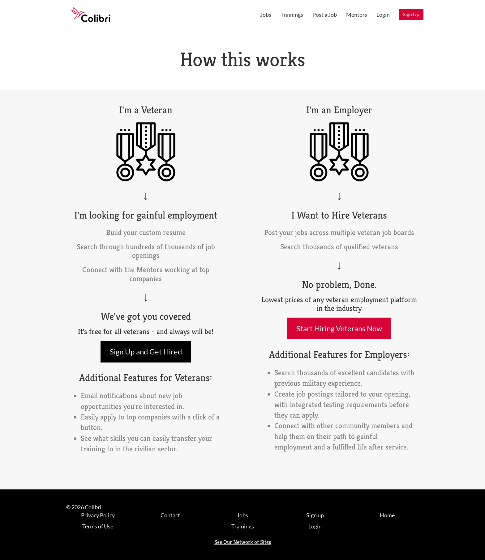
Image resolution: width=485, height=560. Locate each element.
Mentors (356, 14)
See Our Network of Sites (242, 541)
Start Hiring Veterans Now (339, 328)
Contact (170, 515)
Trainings (292, 14)
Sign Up (411, 14)
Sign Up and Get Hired (146, 351)
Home (387, 515)
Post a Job (324, 14)
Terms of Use (97, 526)
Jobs (265, 14)
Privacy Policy (98, 515)
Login (383, 14)
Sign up (315, 515)
